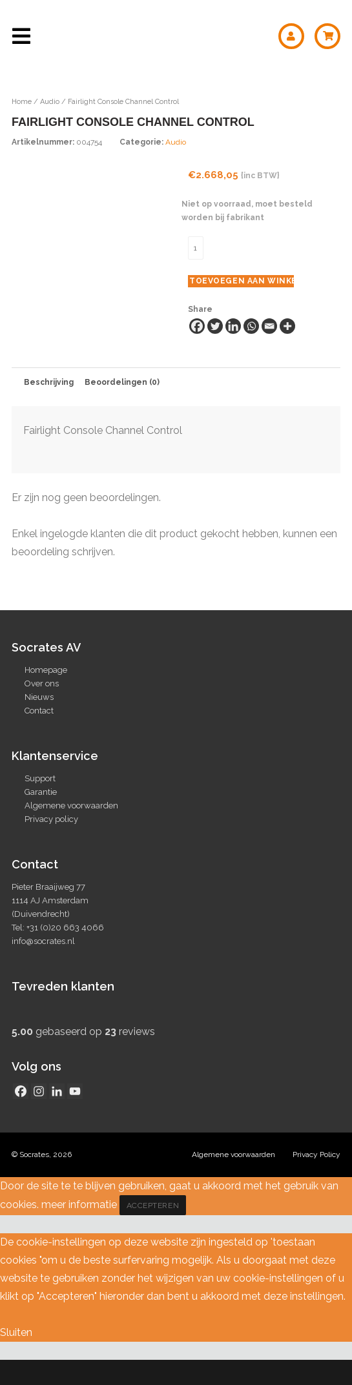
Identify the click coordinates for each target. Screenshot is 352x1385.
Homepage (46, 695)
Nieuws (39, 722)
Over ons (42, 708)
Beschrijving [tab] (49, 407)
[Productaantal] (195, 248)
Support (40, 803)
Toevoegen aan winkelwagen (241, 280)
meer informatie (79, 1230)
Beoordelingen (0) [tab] (122, 407)
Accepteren (153, 1230)
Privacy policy (51, 844)
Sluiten (16, 1357)
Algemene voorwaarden (71, 831)
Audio (49, 101)
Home (22, 101)
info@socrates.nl (43, 966)
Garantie (41, 817)
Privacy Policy (316, 1179)
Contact (39, 736)
